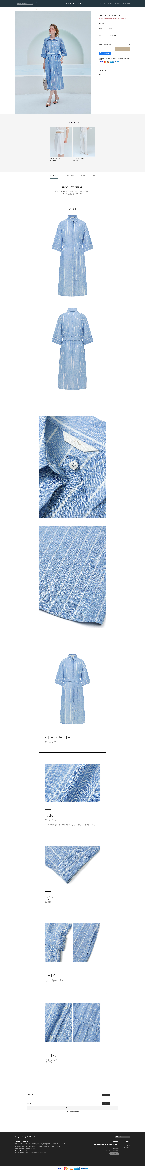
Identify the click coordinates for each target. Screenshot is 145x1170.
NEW (29, 9)
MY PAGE (110, 3)
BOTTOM (86, 9)
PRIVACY (128, 1145)
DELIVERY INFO (69, 175)
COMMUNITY (118, 3)
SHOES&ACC (111, 9)
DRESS (94, 9)
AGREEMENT (127, 1147)
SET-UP (102, 9)
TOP (78, 9)
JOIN (105, 3)
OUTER (71, 9)
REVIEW (83, 175)
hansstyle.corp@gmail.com (42, 1148)
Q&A (93, 175)
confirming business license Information (41, 1144)
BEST (22, 9)
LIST (114, 1094)
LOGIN (100, 3)
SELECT (63, 9)
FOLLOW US (118, 1136)
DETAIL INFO (54, 175)
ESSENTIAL (54, 9)
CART (106, 49)
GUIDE (128, 1143)
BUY (122, 49)
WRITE (106, 1094)
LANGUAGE (126, 3)
